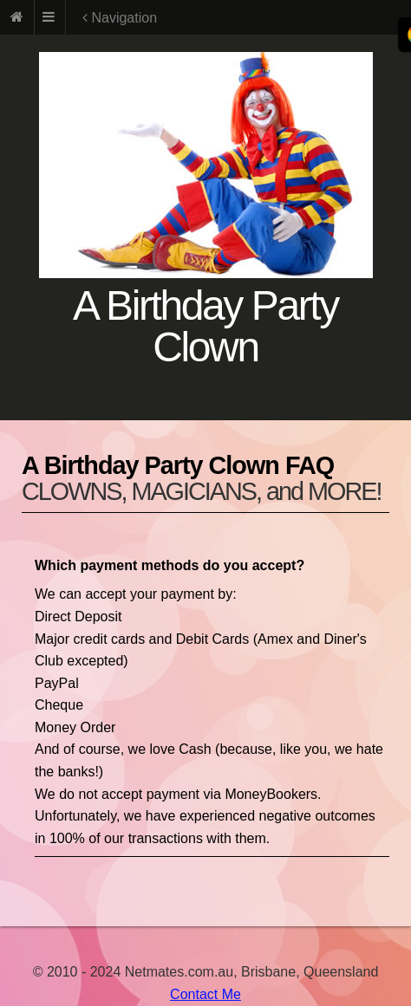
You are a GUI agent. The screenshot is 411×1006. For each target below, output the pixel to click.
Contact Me (205, 994)
